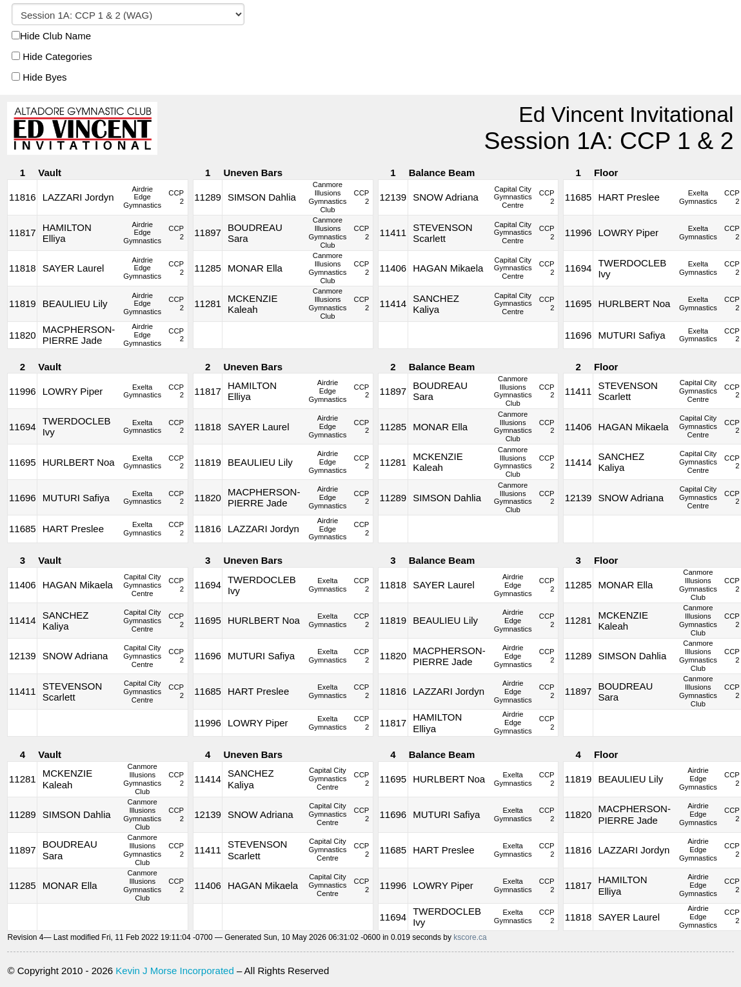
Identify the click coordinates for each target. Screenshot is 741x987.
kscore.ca (469, 937)
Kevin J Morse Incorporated (174, 970)
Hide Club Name (51, 35)
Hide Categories (52, 56)
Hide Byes (39, 77)
